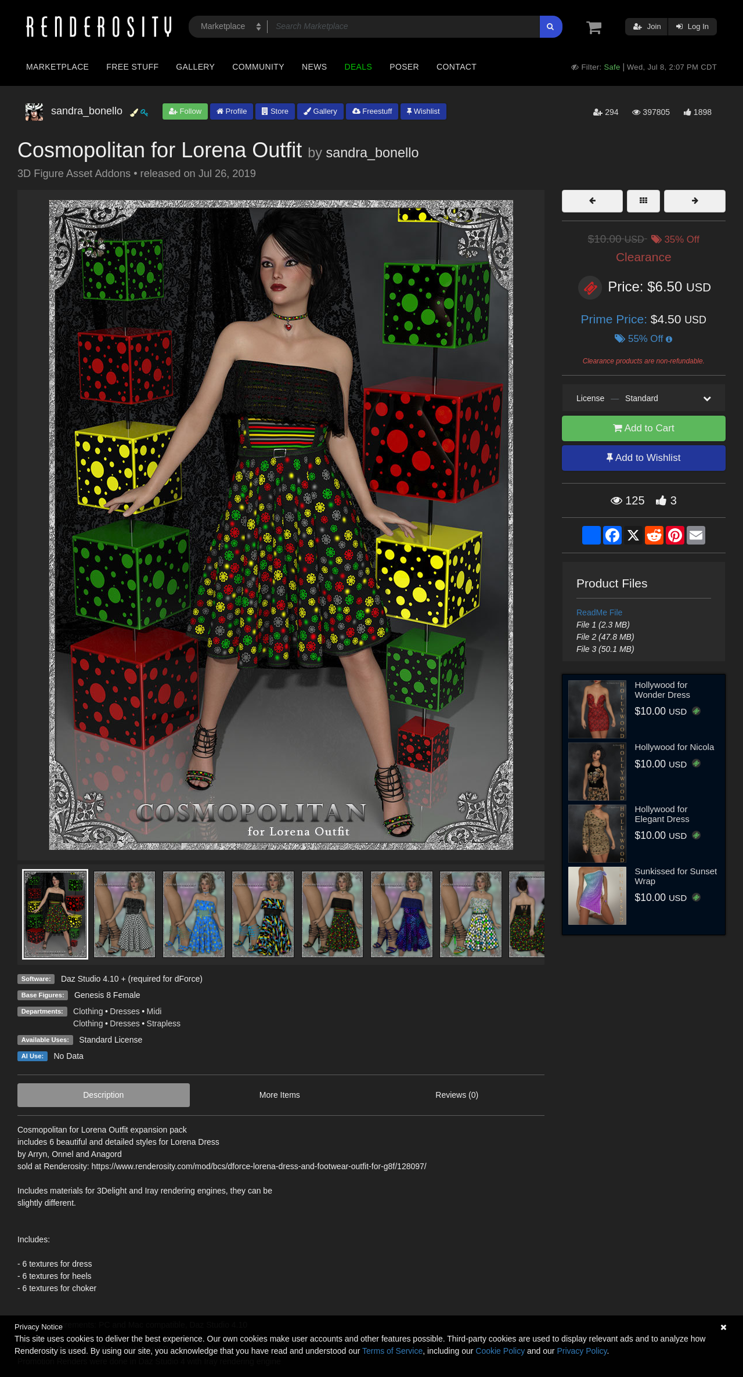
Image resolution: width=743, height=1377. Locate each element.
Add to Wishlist (643, 457)
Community (258, 66)
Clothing (88, 1011)
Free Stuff (132, 66)
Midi (154, 1011)
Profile (232, 111)
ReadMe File (599, 612)
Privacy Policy (582, 1351)
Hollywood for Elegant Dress (662, 814)
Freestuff (372, 111)
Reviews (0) (456, 1095)
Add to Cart (644, 428)
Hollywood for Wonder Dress (663, 690)
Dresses (124, 1011)
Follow (185, 111)
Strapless (164, 1023)
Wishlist (423, 111)
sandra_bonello (372, 152)
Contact (457, 66)
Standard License (110, 1039)
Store (275, 111)
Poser (404, 66)
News (314, 66)
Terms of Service (392, 1351)
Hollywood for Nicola (675, 747)
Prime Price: (616, 319)
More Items (279, 1095)
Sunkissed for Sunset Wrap (676, 876)
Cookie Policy (500, 1351)
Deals (358, 66)
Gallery (195, 66)
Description (103, 1095)
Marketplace (57, 66)
